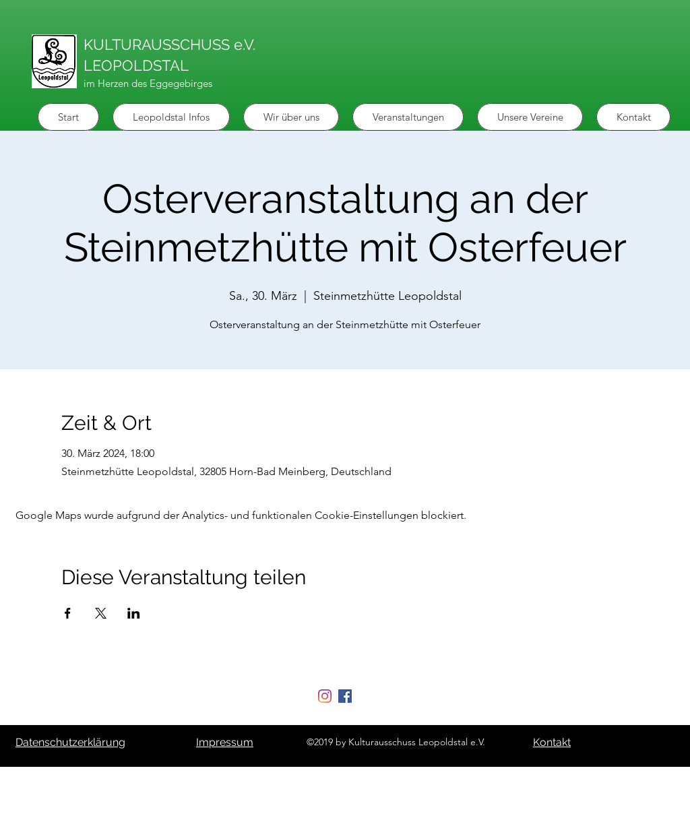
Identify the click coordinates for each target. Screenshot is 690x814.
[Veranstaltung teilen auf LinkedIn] (133, 613)
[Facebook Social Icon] (345, 696)
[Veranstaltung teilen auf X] (100, 613)
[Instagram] (325, 696)
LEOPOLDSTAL (136, 65)
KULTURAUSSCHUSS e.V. (169, 44)
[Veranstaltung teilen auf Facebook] (67, 613)
